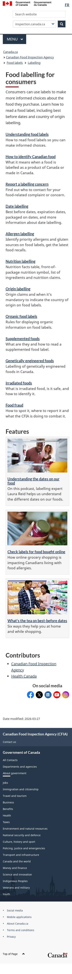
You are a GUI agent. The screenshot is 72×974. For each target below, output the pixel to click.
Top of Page (14, 954)
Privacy (11, 936)
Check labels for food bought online (36, 551)
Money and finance (15, 868)
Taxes (6, 822)
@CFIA (56, 693)
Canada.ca (10, 52)
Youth (6, 894)
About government (14, 773)
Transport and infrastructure (21, 855)
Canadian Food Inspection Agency (30, 57)
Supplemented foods (23, 338)
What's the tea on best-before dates (37, 620)
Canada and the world (17, 861)
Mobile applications (19, 917)
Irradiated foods (19, 383)
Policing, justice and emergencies (24, 848)
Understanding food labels (27, 134)
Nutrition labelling (20, 261)
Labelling (34, 63)
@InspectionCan (39, 693)
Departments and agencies (20, 766)
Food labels (15, 63)
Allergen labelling (20, 233)
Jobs (5, 782)
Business (8, 802)
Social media (15, 910)
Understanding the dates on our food (33, 481)
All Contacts (10, 760)
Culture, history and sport (19, 841)
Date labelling (17, 206)
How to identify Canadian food (31, 156)
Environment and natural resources (25, 828)
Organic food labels (21, 316)
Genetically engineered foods (30, 360)
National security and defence (22, 835)
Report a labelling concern (27, 184)
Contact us (9, 742)
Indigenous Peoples (15, 881)
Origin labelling (18, 289)
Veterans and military (16, 887)
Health (7, 815)
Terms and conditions (20, 930)
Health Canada (24, 676)
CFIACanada (30, 693)
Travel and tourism (15, 796)
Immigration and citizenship (21, 789)
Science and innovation (17, 874)
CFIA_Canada (65, 693)
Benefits (8, 809)
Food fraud (14, 405)
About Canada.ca (17, 923)
